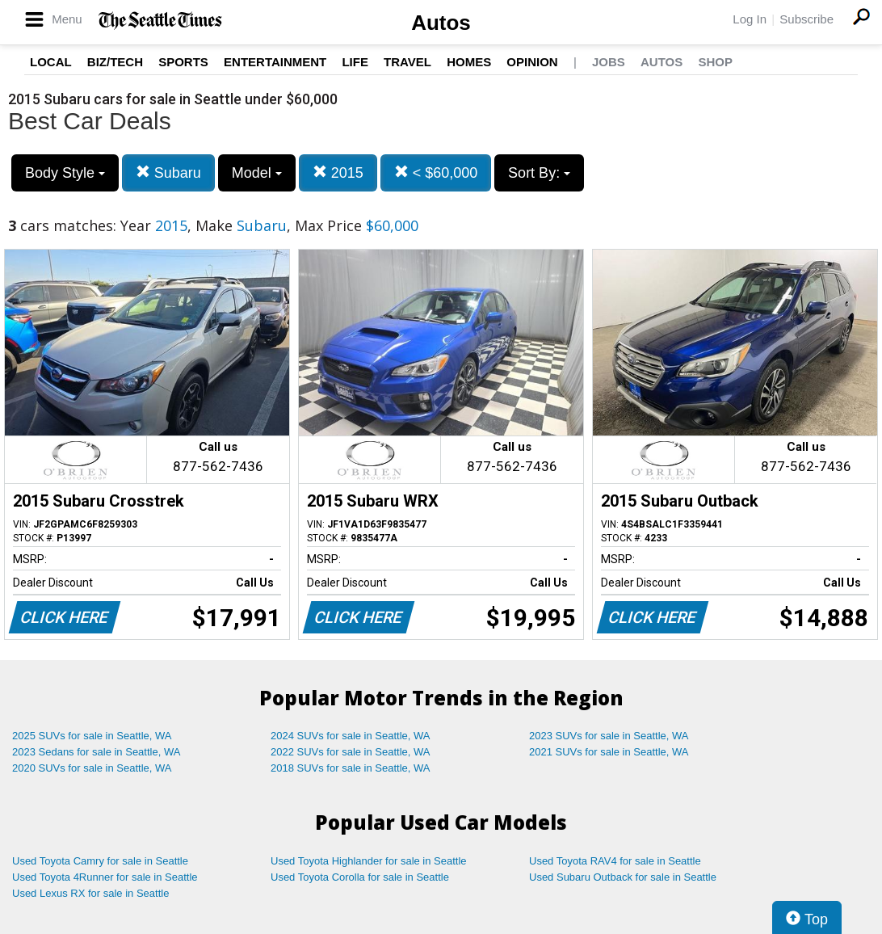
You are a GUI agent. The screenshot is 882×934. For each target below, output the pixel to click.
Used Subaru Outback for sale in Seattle (622, 877)
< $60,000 (436, 172)
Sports (183, 62)
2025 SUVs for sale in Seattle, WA (92, 736)
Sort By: (539, 173)
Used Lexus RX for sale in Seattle (90, 893)
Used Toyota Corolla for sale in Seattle (360, 877)
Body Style (65, 173)
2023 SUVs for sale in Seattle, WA (609, 736)
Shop (715, 62)
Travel (407, 62)
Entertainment (275, 62)
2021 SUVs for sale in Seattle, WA (609, 752)
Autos (441, 23)
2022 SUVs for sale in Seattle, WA (350, 752)
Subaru (168, 172)
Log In (749, 19)
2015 (338, 172)
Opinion (531, 62)
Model (257, 173)
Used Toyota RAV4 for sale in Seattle (615, 861)
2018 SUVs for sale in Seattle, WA (350, 768)
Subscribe (806, 19)
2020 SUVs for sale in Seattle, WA (92, 768)
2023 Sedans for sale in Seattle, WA (96, 752)
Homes (469, 62)
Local (51, 62)
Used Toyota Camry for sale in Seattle (100, 861)
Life (355, 62)
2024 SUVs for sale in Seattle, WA (350, 736)
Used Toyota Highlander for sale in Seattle (369, 861)
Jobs (608, 62)
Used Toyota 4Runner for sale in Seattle (105, 877)
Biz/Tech (115, 62)
